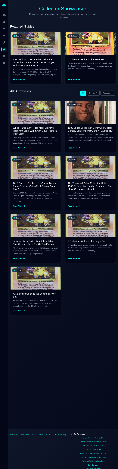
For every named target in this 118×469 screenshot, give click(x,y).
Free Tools (25, 434)
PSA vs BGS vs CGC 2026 (93, 446)
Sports (93, 93)
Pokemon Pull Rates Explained (93, 461)
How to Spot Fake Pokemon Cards (93, 453)
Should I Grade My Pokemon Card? (93, 442)
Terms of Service (45, 434)
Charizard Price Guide (93, 449)
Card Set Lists (93, 465)
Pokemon (107, 93)
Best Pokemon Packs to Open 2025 (93, 457)
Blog (33, 434)
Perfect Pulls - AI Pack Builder (93, 438)
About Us (14, 434)
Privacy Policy (60, 434)
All (83, 93)
